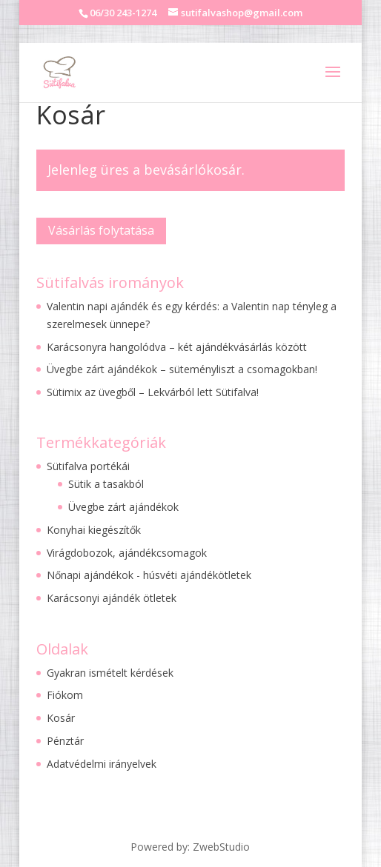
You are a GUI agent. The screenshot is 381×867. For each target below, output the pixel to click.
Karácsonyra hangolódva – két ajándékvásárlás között (177, 347)
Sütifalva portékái (88, 466)
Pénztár (65, 741)
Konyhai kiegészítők (94, 530)
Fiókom (65, 695)
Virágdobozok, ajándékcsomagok (127, 553)
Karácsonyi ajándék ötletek (111, 598)
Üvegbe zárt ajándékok (123, 507)
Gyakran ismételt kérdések (110, 673)
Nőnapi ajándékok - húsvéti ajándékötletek (149, 575)
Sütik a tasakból (106, 484)
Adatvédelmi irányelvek (101, 764)
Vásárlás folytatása (101, 230)
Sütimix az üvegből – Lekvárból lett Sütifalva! (153, 392)
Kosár (61, 718)
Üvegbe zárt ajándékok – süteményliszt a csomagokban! (182, 369)
